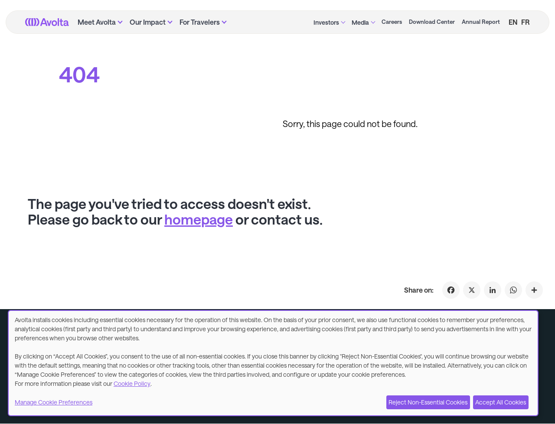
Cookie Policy (132, 383)
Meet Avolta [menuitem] (97, 22)
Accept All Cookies (500, 402)
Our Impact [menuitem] (148, 22)
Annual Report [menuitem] (481, 21)
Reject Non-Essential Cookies (427, 402)
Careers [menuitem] (392, 21)
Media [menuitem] (360, 22)
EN (513, 22)
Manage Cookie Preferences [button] (53, 402)
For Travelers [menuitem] (200, 22)
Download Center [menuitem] (432, 21)
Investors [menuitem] (326, 22)
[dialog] (273, 363)
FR (525, 22)
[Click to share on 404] (534, 290)
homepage (198, 219)
